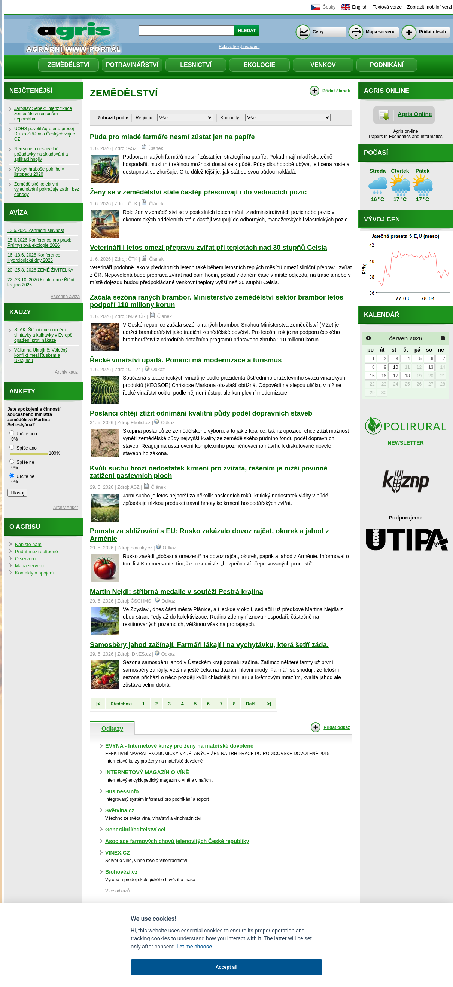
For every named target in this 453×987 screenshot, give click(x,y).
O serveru (25, 558)
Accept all (226, 967)
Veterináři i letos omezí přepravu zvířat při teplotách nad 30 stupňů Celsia (208, 247)
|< (98, 703)
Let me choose (194, 947)
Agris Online (415, 114)
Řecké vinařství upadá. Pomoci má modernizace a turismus (186, 360)
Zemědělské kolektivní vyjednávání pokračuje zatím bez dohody (46, 189)
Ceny (318, 31)
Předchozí (121, 703)
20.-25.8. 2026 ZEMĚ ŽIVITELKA (40, 270)
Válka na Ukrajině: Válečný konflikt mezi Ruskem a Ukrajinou (40, 355)
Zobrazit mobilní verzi (429, 7)
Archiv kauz (66, 372)
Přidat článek (336, 91)
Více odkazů (117, 890)
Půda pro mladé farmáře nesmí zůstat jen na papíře (172, 137)
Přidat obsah (432, 31)
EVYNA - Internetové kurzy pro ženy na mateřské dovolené (179, 746)
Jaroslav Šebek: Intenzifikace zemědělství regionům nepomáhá (43, 114)
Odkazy (112, 728)
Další (251, 703)
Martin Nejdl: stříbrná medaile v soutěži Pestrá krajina (176, 591)
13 (430, 367)
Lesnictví (196, 65)
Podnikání (387, 65)
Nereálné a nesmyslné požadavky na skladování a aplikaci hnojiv (41, 154)
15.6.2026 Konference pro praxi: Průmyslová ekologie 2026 (39, 242)
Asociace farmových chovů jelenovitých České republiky (177, 841)
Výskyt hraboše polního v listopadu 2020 (39, 171)
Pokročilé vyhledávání (239, 46)
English (359, 7)
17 (395, 375)
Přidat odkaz (336, 727)
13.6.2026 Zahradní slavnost (35, 230)
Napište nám (28, 544)
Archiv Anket (65, 507)
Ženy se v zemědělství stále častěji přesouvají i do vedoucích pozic (198, 192)
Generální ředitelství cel (135, 830)
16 (383, 375)
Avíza (18, 212)
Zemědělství (68, 65)
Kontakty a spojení (34, 573)
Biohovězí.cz (121, 872)
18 (407, 375)
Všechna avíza (65, 296)
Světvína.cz (119, 810)
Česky (328, 7)
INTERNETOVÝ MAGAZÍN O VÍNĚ (147, 772)
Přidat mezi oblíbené (36, 551)
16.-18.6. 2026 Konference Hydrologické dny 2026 (33, 257)
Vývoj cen (382, 219)
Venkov (323, 65)
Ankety (22, 391)
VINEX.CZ (117, 853)
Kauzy (20, 312)
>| (269, 703)
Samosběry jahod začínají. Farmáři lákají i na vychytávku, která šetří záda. (209, 645)
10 (395, 367)
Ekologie (259, 65)
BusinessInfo (122, 791)
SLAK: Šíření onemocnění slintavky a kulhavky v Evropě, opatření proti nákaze (44, 335)
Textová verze (387, 7)
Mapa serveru (380, 31)
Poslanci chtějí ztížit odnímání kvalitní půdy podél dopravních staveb (201, 413)
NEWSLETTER (405, 443)
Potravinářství (132, 65)
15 (372, 375)
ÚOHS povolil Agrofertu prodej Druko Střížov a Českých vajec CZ (44, 134)
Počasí (376, 152)
